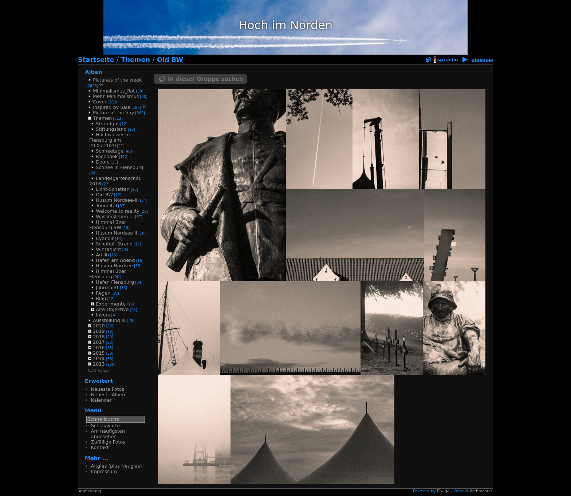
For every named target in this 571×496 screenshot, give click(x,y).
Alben (93, 72)
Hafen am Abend (115, 260)
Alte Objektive (112, 309)
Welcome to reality (117, 211)
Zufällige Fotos (108, 442)
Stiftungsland (111, 129)
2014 (99, 358)
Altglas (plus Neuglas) (116, 466)
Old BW (170, 59)
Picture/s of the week (117, 80)
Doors (102, 162)
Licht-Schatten (113, 189)
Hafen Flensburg (115, 282)
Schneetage (109, 151)
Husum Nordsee (114, 265)
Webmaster (481, 491)
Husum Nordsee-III (117, 200)
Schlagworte (105, 425)
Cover (99, 102)
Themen (135, 59)
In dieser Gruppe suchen (205, 79)
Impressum (104, 471)
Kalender (101, 400)
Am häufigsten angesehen (108, 433)
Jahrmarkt (107, 287)
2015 (99, 353)
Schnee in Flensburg (119, 167)
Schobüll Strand (114, 244)
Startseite (96, 59)
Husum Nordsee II (116, 233)
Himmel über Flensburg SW (107, 224)
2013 (99, 364)
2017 (99, 342)
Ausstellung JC (109, 320)
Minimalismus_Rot (114, 91)
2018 (99, 336)
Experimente (111, 304)
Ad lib (102, 254)
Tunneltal (106, 205)
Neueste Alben (108, 394)
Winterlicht (108, 249)
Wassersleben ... (115, 216)
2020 (99, 325)
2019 (99, 331)
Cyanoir (105, 238)
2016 (99, 347)
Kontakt (100, 447)
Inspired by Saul (111, 107)
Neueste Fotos (107, 389)
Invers (103, 315)
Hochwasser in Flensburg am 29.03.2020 (109, 140)
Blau (101, 298)
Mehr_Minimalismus (116, 96)
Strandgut (107, 123)
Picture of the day (113, 112)
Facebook (107, 156)
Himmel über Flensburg (107, 273)
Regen (103, 293)
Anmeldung (90, 491)
